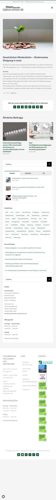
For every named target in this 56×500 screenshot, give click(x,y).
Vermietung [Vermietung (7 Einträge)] (24, 234)
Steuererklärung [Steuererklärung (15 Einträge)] (21, 231)
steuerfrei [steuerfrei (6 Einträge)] (31, 231)
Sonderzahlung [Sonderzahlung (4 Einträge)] (18, 228)
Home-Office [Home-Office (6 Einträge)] (25, 222)
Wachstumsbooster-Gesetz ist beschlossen (18, 259)
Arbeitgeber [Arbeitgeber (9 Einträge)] (35, 212)
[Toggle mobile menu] (52, 8)
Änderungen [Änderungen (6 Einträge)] (16, 237)
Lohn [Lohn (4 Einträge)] (6, 225)
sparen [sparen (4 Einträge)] (27, 228)
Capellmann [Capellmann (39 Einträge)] (45, 215)
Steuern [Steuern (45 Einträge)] (38, 231)
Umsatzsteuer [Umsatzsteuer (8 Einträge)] (15, 234)
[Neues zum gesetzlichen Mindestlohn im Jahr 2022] (8, 187)
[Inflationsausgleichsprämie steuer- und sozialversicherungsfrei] (8, 196)
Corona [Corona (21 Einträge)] (7, 218)
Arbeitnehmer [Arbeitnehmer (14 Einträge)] (45, 212)
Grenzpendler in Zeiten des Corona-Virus (25, 178)
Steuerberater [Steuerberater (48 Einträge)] (41, 228)
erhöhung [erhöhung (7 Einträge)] (33, 218)
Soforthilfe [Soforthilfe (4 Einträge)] (8, 228)
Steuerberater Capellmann (28, 450)
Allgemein (13, 93)
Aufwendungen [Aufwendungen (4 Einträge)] (20, 215)
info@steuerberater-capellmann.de (34, 2)
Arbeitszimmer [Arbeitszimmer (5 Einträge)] (9, 215)
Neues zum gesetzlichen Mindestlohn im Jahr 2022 (28, 187)
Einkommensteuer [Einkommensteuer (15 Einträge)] (23, 218)
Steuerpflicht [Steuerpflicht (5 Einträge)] (46, 231)
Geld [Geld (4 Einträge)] (45, 218)
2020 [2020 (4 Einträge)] (6, 212)
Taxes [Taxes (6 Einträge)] (7, 234)
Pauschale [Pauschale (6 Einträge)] (46, 225)
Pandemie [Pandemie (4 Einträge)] (38, 225)
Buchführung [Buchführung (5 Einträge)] (35, 215)
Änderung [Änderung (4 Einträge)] (8, 237)
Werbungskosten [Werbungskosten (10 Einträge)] (45, 234)
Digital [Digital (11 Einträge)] (13, 218)
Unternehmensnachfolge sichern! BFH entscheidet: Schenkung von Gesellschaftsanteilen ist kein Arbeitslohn (13, 147)
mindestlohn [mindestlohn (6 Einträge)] (14, 225)
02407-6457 (9, 378)
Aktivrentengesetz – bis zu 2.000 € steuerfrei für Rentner (23, 248)
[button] (4, 138)
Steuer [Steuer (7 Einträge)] (33, 228)
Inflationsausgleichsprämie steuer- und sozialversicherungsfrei (24, 197)
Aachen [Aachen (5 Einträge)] (18, 212)
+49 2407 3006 (12, 375)
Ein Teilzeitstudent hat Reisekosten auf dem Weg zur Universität (25, 270)
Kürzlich (28, 173)
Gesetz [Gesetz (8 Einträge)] (7, 222)
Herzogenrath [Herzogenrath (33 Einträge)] (15, 222)
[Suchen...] (25, 164)
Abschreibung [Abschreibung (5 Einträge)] (26, 212)
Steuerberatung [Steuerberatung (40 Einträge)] (9, 231)
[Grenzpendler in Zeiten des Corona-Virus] (8, 178)
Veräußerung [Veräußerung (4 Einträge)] (34, 234)
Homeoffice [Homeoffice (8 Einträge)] (35, 222)
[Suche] (49, 164)
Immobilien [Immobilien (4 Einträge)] (44, 222)
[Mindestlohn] (28, 36)
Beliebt (12, 173)
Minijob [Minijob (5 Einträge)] (22, 225)
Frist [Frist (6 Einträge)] (40, 218)
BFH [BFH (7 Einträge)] (28, 215)
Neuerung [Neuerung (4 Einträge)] (30, 225)
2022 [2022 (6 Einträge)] (11, 212)
